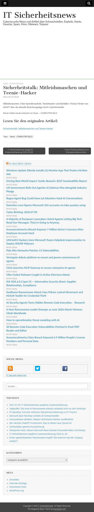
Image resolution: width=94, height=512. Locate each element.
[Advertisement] (47, 57)
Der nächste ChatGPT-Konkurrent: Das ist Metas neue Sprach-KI (40, 423)
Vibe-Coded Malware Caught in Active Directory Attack (38, 274)
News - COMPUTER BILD (13, 84)
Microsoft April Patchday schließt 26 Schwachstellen (34, 416)
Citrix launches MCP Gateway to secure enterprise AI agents (40, 267)
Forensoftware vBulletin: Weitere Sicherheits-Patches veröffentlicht (41, 419)
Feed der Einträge (18, 483)
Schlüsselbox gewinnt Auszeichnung (26, 426)
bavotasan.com (59, 509)
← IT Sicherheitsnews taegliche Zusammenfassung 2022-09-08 (19, 151)
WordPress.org (16, 490)
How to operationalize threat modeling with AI (32, 320)
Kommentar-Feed (17, 487)
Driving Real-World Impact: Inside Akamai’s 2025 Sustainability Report (46, 181)
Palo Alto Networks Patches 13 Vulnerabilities (32, 250)
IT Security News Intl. (16, 375)
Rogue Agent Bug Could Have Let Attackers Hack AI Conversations (44, 198)
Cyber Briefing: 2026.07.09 (21, 212)
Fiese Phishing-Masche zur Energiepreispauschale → (77, 151)
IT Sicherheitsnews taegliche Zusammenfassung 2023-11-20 (38, 434)
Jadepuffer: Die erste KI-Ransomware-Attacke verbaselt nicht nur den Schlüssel (47, 408)
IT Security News (20, 163)
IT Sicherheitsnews (39, 15)
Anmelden (14, 479)
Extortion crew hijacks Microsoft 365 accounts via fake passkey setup (46, 205)
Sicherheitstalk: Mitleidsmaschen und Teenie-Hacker (28, 128)
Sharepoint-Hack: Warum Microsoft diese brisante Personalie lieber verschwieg (47, 430)
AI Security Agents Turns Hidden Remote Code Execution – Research (45, 302)
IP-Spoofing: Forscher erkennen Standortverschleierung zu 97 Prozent (43, 412)
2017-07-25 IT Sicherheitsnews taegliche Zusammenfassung (38, 405)
